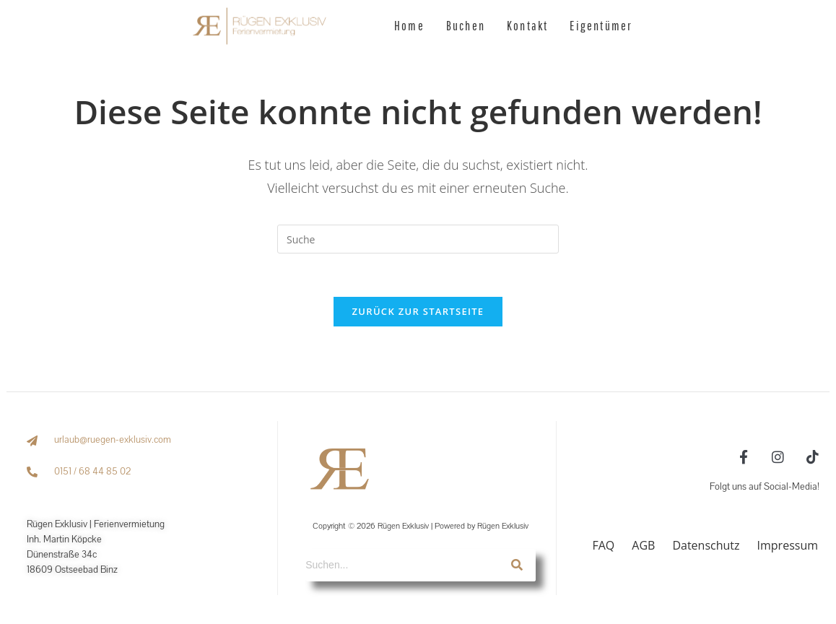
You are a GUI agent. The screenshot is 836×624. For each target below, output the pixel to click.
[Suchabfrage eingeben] (418, 239)
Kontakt (527, 25)
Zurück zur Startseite (418, 311)
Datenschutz (705, 545)
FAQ (603, 545)
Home (409, 25)
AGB (643, 545)
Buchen (465, 25)
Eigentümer (601, 25)
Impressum (787, 545)
